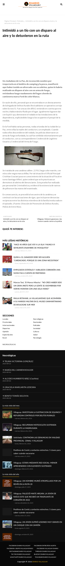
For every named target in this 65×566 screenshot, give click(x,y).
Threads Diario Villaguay (45, 551)
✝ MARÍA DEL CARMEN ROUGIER (18, 370)
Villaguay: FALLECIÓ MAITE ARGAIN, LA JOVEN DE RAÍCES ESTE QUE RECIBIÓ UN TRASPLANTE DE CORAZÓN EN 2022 (34, 496)
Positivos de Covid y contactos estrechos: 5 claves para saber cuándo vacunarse (37, 452)
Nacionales (37, 322)
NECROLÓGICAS (9, 344)
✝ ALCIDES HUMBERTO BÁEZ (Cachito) (21, 378)
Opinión (6, 332)
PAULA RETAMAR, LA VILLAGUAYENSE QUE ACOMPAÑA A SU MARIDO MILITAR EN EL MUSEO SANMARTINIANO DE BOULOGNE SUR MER (37, 301)
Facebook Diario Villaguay (19, 546)
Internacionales (8, 325)
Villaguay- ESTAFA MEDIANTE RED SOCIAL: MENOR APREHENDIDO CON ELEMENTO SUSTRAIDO (35, 464)
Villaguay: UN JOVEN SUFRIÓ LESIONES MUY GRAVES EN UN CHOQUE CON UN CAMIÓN (37, 524)
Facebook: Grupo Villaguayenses (20, 548)
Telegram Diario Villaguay (45, 557)
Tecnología (37, 338)
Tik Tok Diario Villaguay (20, 554)
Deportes (6, 328)
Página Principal (10, 21)
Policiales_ (20, 21)
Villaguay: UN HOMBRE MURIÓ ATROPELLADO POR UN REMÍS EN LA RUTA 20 (37, 482)
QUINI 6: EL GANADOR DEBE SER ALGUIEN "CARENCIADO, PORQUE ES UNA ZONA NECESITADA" (36, 259)
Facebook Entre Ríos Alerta (45, 546)
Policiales (36, 325)
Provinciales (7, 322)
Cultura (36, 332)
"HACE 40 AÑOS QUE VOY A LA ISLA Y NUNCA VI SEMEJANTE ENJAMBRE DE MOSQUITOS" (34, 246)
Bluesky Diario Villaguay (44, 554)
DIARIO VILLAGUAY (40, 562)
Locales (5, 319)
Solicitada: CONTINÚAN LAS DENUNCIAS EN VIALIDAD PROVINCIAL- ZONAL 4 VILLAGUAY (36, 439)
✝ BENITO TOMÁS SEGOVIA (15, 396)
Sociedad (36, 328)
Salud (35, 335)
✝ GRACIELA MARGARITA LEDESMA (19, 387)
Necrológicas (38, 319)
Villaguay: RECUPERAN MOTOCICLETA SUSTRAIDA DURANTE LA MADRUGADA (34, 426)
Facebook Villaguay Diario (47, 548)
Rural (5, 338)
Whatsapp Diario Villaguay (21, 557)
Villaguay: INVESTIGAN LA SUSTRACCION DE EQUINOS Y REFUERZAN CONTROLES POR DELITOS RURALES (37, 414)
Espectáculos (8, 335)
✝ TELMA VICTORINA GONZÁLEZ (18, 361)
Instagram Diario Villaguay (20, 551)
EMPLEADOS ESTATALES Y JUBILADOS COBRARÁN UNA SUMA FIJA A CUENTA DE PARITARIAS (36, 271)
